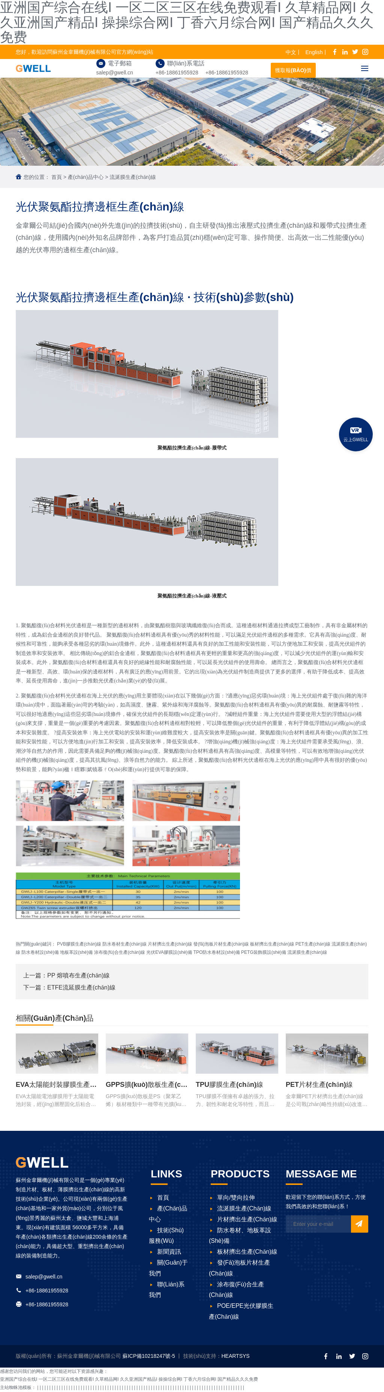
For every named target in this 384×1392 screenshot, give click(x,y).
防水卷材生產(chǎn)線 (124, 944)
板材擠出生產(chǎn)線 (272, 944)
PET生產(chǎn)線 (313, 944)
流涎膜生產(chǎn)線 (133, 177)
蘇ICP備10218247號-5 (150, 1356)
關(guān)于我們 (168, 1268)
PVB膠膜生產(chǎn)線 (79, 944)
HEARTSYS (235, 1356)
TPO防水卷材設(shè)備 (217, 952)
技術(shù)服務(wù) (166, 1235)
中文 (291, 52)
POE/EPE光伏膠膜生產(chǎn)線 (241, 1311)
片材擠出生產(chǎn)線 (170, 944)
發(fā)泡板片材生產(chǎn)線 (221, 944)
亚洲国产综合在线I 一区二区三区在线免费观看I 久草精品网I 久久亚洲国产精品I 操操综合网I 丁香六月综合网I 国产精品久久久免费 (129, 1379)
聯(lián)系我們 (166, 1289)
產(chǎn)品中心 (86, 177)
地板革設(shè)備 (76, 952)
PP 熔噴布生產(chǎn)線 (78, 975)
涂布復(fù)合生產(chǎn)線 (119, 952)
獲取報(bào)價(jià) (293, 72)
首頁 (56, 177)
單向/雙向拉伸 (232, 1197)
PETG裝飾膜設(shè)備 (263, 952)
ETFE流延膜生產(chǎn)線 (81, 987)
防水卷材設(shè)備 (39, 952)
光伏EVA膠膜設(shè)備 (169, 952)
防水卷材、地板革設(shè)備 (240, 1235)
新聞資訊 (165, 1251)
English (314, 52)
